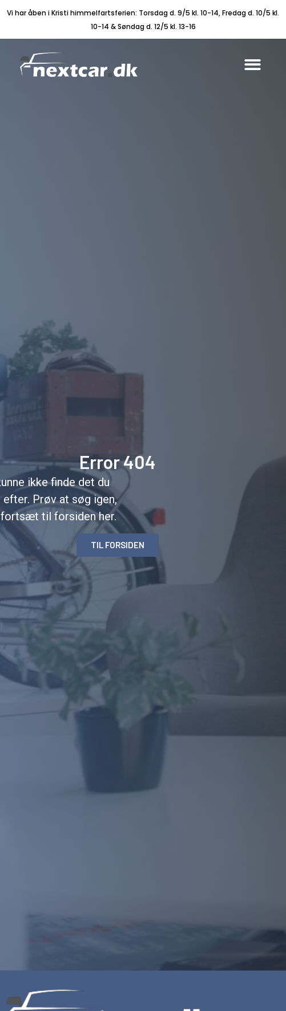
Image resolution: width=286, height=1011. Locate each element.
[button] (252, 64)
